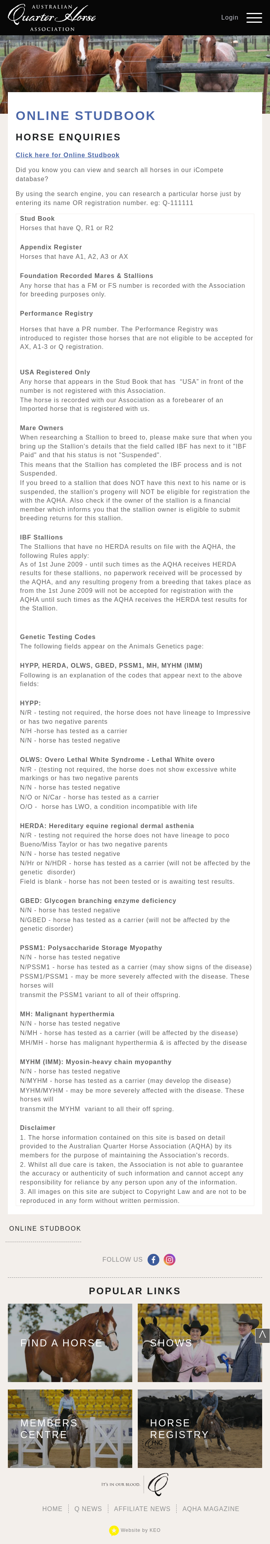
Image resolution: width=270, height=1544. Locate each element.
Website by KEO (135, 1530)
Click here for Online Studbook (68, 155)
